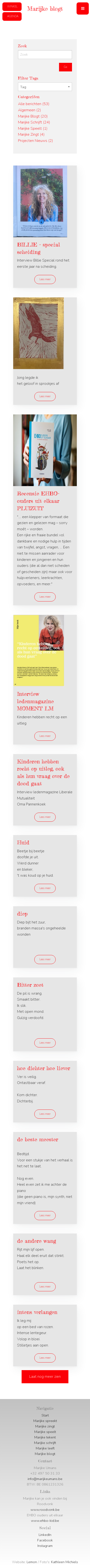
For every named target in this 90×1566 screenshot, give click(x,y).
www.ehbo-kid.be (45, 1520)
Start (45, 1415)
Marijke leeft (45, 1448)
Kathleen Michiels (64, 1562)
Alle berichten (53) (33, 104)
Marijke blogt (45, 1453)
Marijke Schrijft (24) (34, 122)
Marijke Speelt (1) (33, 128)
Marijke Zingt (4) (31, 134)
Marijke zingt (45, 1426)
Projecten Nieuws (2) (35, 140)
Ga (65, 67)
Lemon (32, 1562)
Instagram (45, 1545)
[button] (83, 8)
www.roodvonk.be (45, 1509)
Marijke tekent (45, 1437)
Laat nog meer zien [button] (45, 1376)
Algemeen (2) (29, 110)
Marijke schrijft (45, 1442)
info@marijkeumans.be (45, 1478)
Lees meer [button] (45, 279)
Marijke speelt (45, 1431)
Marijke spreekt (45, 1420)
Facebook (45, 1540)
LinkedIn (45, 1534)
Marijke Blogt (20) (33, 116)
